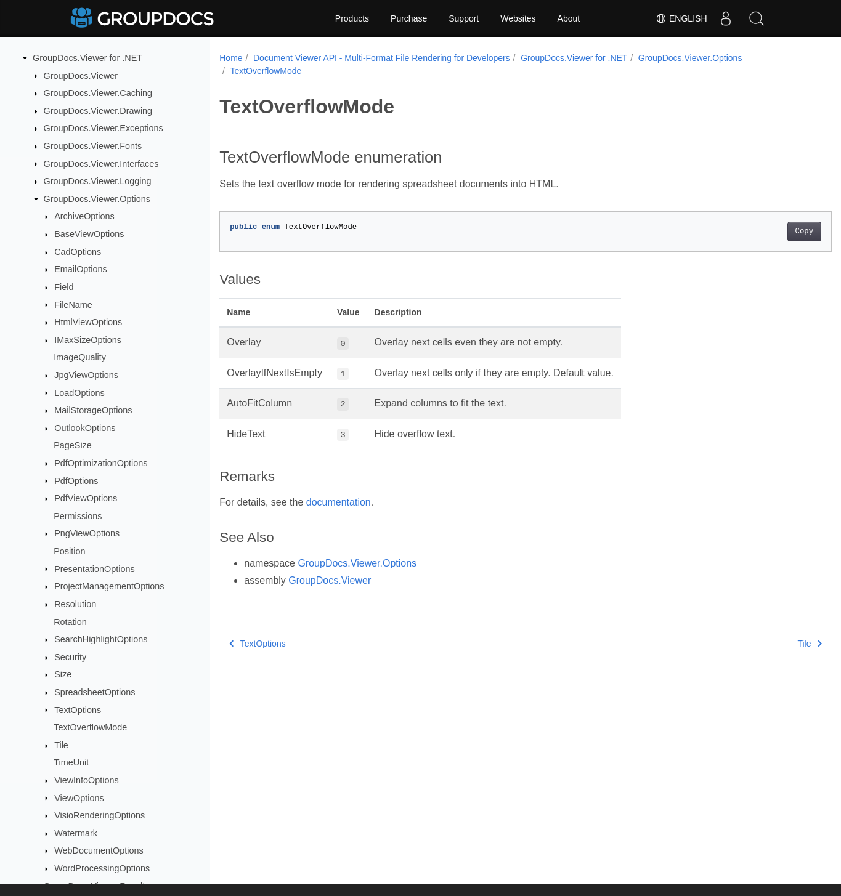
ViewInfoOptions (86, 780)
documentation (338, 502)
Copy (762, 231)
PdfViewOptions (85, 498)
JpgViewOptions (86, 375)
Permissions (78, 516)
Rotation (70, 622)
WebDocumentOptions (99, 850)
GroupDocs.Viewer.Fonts (93, 146)
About (569, 18)
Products (352, 18)
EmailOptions (80, 269)
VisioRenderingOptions (99, 815)
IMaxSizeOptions (87, 340)
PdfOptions (76, 481)
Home (230, 58)
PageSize (73, 445)
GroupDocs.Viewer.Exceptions (103, 128)
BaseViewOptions (89, 234)
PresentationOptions (94, 569)
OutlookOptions (84, 428)
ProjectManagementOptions (109, 586)
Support (464, 18)
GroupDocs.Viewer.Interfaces (101, 164)
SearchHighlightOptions (100, 639)
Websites (517, 18)
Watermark (75, 833)
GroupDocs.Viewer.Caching (98, 93)
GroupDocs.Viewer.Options (97, 199)
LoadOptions (79, 393)
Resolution (75, 604)
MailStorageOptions (93, 410)
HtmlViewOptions (88, 322)
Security (70, 657)
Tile (61, 745)
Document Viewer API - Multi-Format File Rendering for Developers (381, 58)
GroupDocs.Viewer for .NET (87, 58)
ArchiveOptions (84, 216)
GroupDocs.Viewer (81, 76)
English (681, 18)
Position (69, 551)
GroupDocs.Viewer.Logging (98, 181)
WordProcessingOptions (102, 868)
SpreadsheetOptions (94, 692)
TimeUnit (71, 762)
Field (63, 287)
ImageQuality (80, 357)
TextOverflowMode (90, 727)
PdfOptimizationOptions (100, 463)
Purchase (409, 18)
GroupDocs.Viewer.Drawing (98, 111)
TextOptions (77, 710)
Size (62, 674)
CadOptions (77, 252)
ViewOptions (79, 798)
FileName (73, 305)
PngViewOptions (87, 533)
